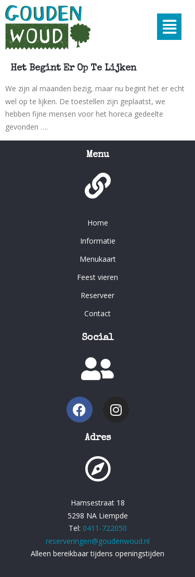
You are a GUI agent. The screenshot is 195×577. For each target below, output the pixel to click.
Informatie (97, 241)
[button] (169, 26)
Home (97, 223)
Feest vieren (97, 277)
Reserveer (97, 295)
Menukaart (98, 259)
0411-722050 (105, 528)
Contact (97, 313)
